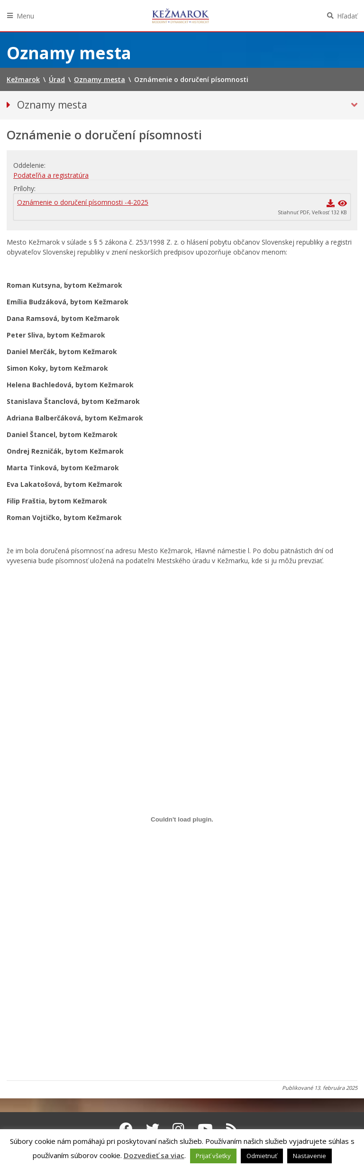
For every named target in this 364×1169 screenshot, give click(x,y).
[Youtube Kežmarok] (205, 1129)
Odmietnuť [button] (261, 1155)
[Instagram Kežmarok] (178, 1129)
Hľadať (347, 15)
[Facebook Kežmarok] (126, 1129)
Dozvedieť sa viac (154, 1155)
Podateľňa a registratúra (51, 175)
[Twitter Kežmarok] (152, 1129)
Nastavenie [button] (309, 1155)
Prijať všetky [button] (213, 1155)
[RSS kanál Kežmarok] (232, 1129)
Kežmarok (180, 15)
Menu (25, 15)
